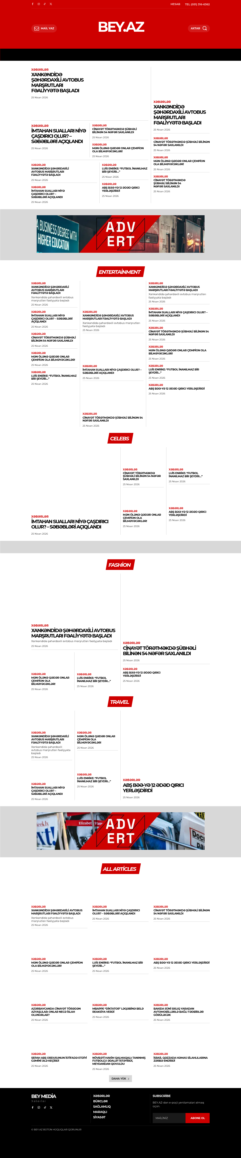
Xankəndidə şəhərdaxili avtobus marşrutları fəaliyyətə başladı (57, 82)
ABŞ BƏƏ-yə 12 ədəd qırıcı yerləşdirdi (120, 189)
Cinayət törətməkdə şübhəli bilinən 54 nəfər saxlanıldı (120, 130)
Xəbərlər (40, 69)
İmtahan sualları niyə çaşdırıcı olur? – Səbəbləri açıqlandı (58, 136)
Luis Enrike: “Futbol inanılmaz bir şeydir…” (124, 170)
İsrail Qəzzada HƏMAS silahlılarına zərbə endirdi (180, 1057)
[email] (169, 1116)
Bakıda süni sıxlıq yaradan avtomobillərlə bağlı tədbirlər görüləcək (178, 1010)
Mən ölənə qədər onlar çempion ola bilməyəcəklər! (117, 149)
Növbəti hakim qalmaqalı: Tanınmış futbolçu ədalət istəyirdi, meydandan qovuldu (118, 1059)
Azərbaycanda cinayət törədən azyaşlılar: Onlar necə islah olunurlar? (55, 1010)
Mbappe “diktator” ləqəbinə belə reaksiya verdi (117, 1008)
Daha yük (120, 1077)
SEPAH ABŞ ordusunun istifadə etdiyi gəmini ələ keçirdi (58, 1057)
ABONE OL (198, 1116)
